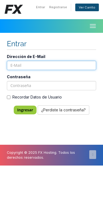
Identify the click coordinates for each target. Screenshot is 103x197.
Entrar (40, 7)
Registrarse (58, 7)
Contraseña (18, 76)
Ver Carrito (87, 7)
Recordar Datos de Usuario (34, 97)
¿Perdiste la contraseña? (63, 110)
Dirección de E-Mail (26, 56)
